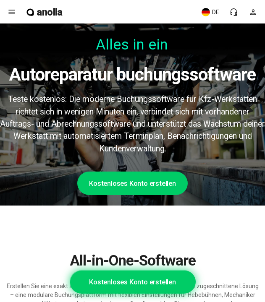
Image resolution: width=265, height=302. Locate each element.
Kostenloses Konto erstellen (132, 183)
